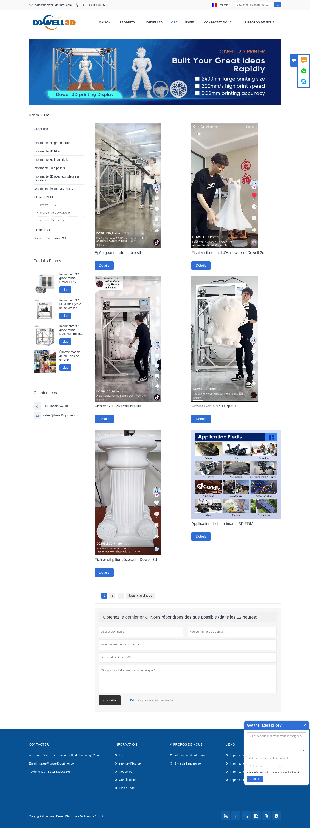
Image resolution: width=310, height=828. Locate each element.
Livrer (123, 755)
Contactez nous (217, 22)
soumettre (109, 700)
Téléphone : (37, 771)
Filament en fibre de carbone (53, 212)
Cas (174, 22)
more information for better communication (271, 772)
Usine (189, 22)
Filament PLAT (43, 197)
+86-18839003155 (92, 5)
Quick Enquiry (304, 725)
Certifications (127, 780)
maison (105, 22)
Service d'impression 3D (50, 238)
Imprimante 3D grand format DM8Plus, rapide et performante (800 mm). (70, 330)
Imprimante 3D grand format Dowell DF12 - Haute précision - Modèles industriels (70, 278)
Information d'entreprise (190, 755)
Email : (33, 763)
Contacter (39, 744)
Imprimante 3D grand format (52, 143)
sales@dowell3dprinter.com (53, 5)
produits (127, 22)
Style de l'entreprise (187, 763)
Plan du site (127, 788)
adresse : (35, 755)
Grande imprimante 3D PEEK (53, 188)
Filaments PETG (46, 205)
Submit (255, 779)
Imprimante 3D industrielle (51, 159)
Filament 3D (42, 230)
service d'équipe (130, 763)
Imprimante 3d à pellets (49, 168)
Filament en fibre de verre (51, 220)
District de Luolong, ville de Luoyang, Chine (72, 755)
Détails (104, 265)
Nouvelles (125, 771)
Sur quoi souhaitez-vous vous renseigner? (277, 742)
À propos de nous (259, 22)
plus (65, 289)
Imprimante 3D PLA (47, 151)
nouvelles (154, 22)
